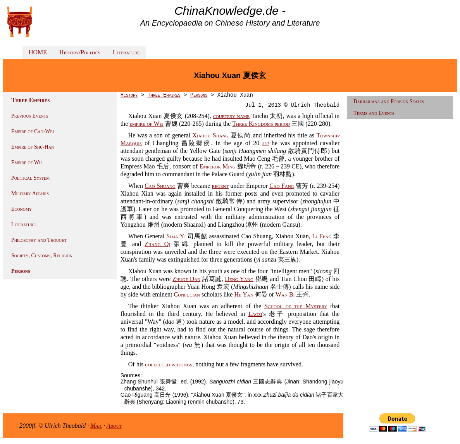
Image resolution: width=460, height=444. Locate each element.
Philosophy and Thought (39, 240)
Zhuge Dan (186, 279)
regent (220, 185)
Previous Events (29, 116)
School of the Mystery (295, 306)
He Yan (243, 294)
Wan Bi (285, 294)
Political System (30, 178)
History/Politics (79, 52)
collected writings (168, 364)
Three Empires (163, 95)
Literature (126, 52)
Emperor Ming (218, 166)
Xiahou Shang (210, 135)
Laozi (255, 313)
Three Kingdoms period (261, 123)
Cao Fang (281, 185)
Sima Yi (176, 236)
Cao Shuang (160, 185)
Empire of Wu (26, 162)
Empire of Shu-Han (32, 147)
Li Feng (322, 236)
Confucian (187, 294)
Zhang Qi (157, 244)
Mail (96, 425)
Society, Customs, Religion (41, 255)
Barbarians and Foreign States (388, 101)
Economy (21, 209)
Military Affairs (30, 193)
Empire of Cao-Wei (32, 131)
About (114, 425)
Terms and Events (373, 113)
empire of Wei (146, 123)
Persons (20, 271)
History (129, 95)
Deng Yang (239, 279)
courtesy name (231, 116)
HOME (38, 52)
